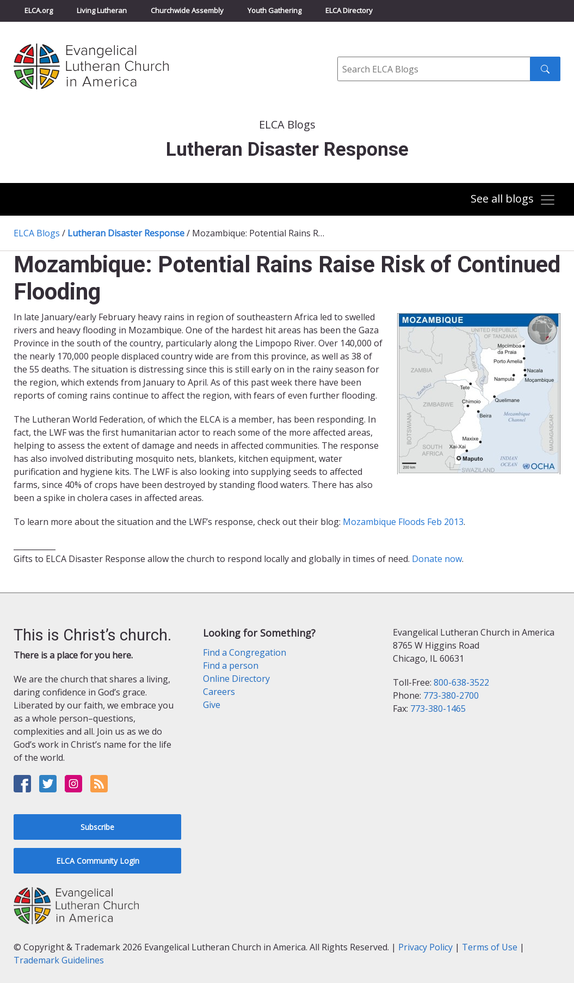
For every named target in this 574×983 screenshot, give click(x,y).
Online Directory (236, 679)
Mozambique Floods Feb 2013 (403, 522)
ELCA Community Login (97, 861)
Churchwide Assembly (187, 10)
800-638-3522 (461, 682)
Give (211, 705)
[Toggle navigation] (513, 200)
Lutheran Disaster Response (125, 233)
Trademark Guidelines (59, 960)
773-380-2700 (451, 695)
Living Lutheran (102, 10)
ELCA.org (38, 10)
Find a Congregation (244, 652)
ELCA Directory (349, 10)
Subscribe (97, 827)
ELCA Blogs (37, 233)
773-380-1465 (438, 709)
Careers (219, 692)
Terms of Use (489, 947)
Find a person (230, 665)
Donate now (437, 559)
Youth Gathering (274, 10)
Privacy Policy (425, 947)
